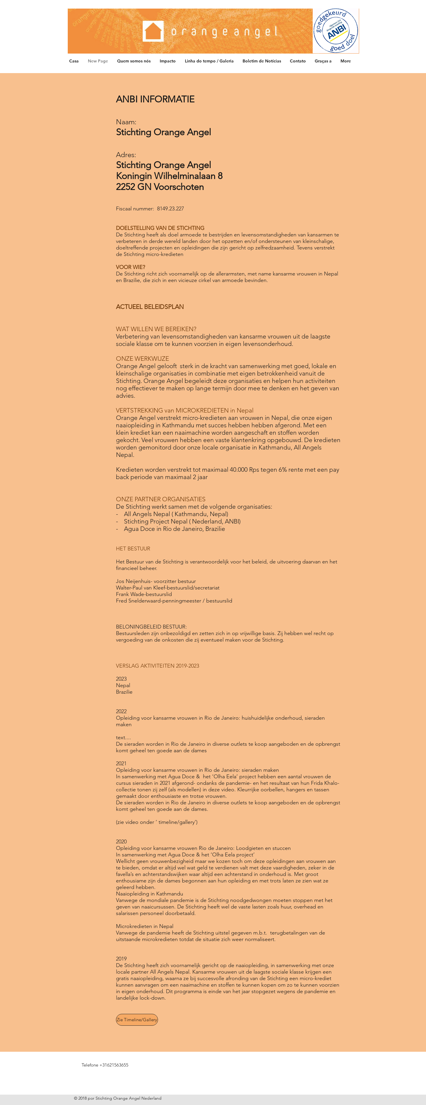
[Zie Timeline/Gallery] (137, 1020)
